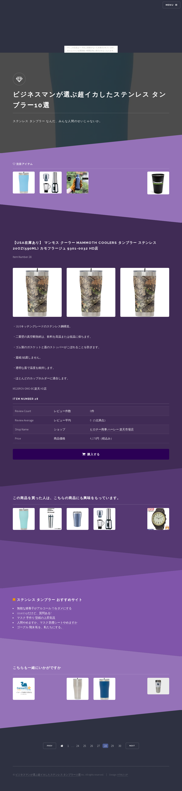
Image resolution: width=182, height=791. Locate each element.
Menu (169, 5)
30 (119, 746)
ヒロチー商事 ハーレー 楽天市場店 (112, 429)
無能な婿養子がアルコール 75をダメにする (44, 608)
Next (132, 746)
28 (105, 746)
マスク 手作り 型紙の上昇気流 (36, 617)
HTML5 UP (122, 774)
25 (84, 746)
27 (98, 746)
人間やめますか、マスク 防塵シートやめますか (47, 622)
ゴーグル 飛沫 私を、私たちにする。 (40, 627)
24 (77, 746)
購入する (93, 454)
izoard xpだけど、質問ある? (34, 613)
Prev (49, 746)
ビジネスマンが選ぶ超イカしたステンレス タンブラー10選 (48, 774)
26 (91, 746)
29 (112, 746)
